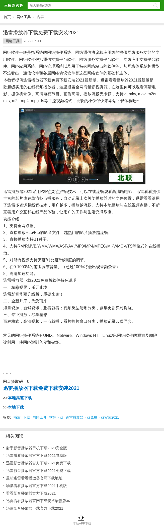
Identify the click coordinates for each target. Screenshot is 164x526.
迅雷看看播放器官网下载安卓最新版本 (38, 501)
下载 (26, 417)
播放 (17, 417)
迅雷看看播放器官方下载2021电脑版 (36, 455)
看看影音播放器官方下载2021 (31, 493)
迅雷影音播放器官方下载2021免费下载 (38, 463)
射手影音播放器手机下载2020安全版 (36, 448)
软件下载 (56, 417)
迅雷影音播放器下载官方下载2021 (34, 508)
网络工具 (24, 17)
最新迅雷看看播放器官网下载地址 (34, 478)
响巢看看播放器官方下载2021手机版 (36, 485)
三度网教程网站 (13, 5)
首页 (7, 17)
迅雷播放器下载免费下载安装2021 (92, 417)
